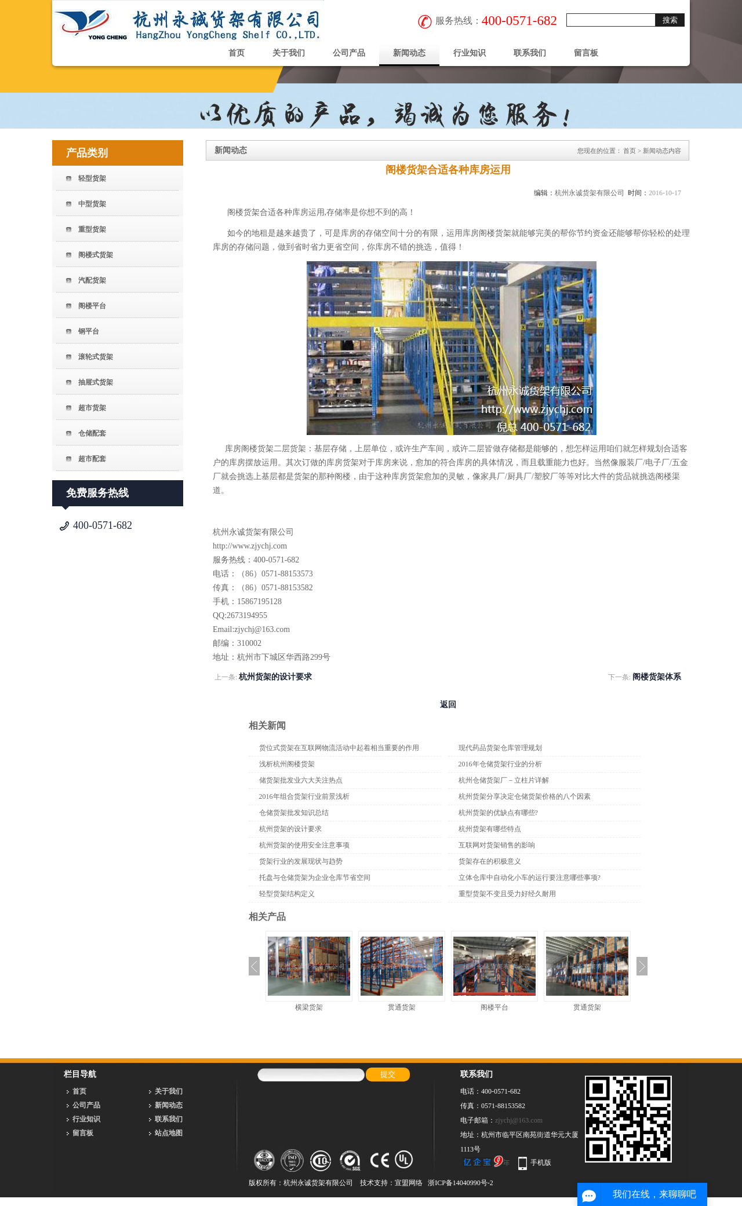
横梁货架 (309, 1007)
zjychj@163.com (519, 1120)
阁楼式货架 (95, 255)
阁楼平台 (92, 306)
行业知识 (469, 53)
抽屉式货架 (95, 382)
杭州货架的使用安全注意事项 (304, 845)
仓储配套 (92, 433)
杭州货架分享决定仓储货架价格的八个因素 (525, 796)
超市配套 (92, 459)
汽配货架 (92, 280)
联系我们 (530, 53)
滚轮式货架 (95, 357)
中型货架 (92, 204)
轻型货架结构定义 (287, 894)
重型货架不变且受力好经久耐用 (507, 894)
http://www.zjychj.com (250, 546)
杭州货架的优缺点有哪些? (498, 813)
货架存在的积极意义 (490, 861)
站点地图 (169, 1133)
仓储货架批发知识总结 (294, 813)
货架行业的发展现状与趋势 (301, 861)
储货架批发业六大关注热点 (301, 780)
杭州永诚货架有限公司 (589, 193)
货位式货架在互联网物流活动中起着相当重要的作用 (339, 748)
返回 (448, 704)
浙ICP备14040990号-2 (460, 1183)
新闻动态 (409, 53)
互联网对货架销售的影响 (497, 845)
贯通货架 (402, 1007)
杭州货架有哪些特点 (490, 829)
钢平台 (88, 331)
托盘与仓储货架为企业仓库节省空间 (314, 878)
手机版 (540, 1163)
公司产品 (349, 53)
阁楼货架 (243, 212)
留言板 (586, 53)
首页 (236, 53)
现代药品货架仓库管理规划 (500, 748)
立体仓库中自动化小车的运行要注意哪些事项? (530, 878)
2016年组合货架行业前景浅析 (304, 796)
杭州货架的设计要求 (275, 677)
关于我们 (288, 53)
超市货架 (92, 408)
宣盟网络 (409, 1183)
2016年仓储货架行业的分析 (500, 764)
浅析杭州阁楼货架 (287, 764)
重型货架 (92, 229)
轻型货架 (92, 178)
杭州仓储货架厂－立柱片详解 (504, 780)
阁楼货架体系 (656, 677)
